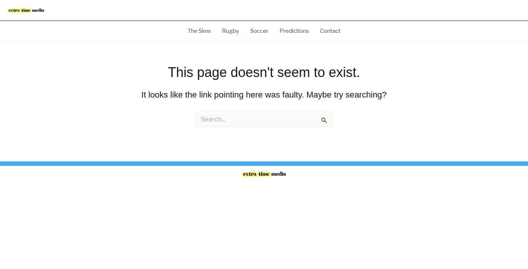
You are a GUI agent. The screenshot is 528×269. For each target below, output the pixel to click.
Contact (330, 31)
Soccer (259, 31)
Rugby (230, 31)
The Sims (199, 31)
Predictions (294, 31)
